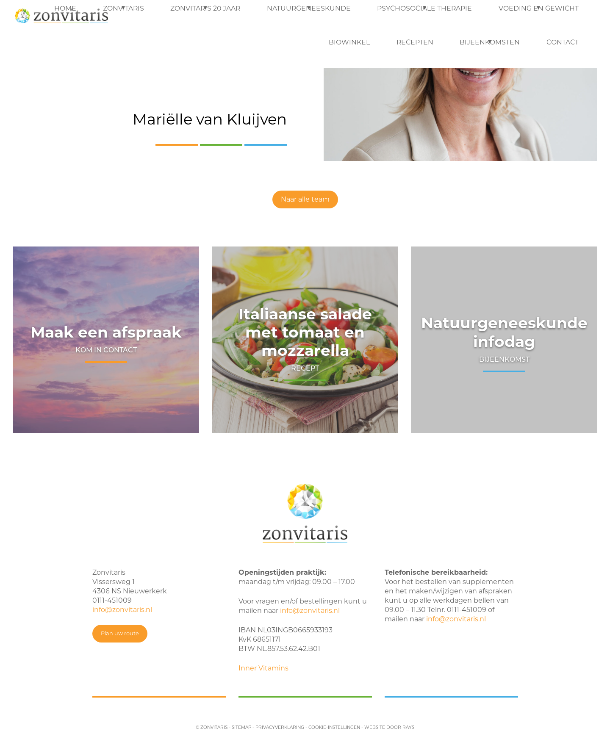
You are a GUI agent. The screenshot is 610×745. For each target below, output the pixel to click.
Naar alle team (305, 199)
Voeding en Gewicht (397, 17)
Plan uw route (120, 633)
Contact (571, 50)
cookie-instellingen (334, 727)
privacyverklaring (279, 727)
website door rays (389, 727)
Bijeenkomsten (560, 17)
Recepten (507, 17)
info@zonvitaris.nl (122, 610)
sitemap (241, 727)
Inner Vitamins (263, 668)
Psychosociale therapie (312, 17)
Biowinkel (460, 17)
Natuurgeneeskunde (225, 17)
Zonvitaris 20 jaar (149, 17)
